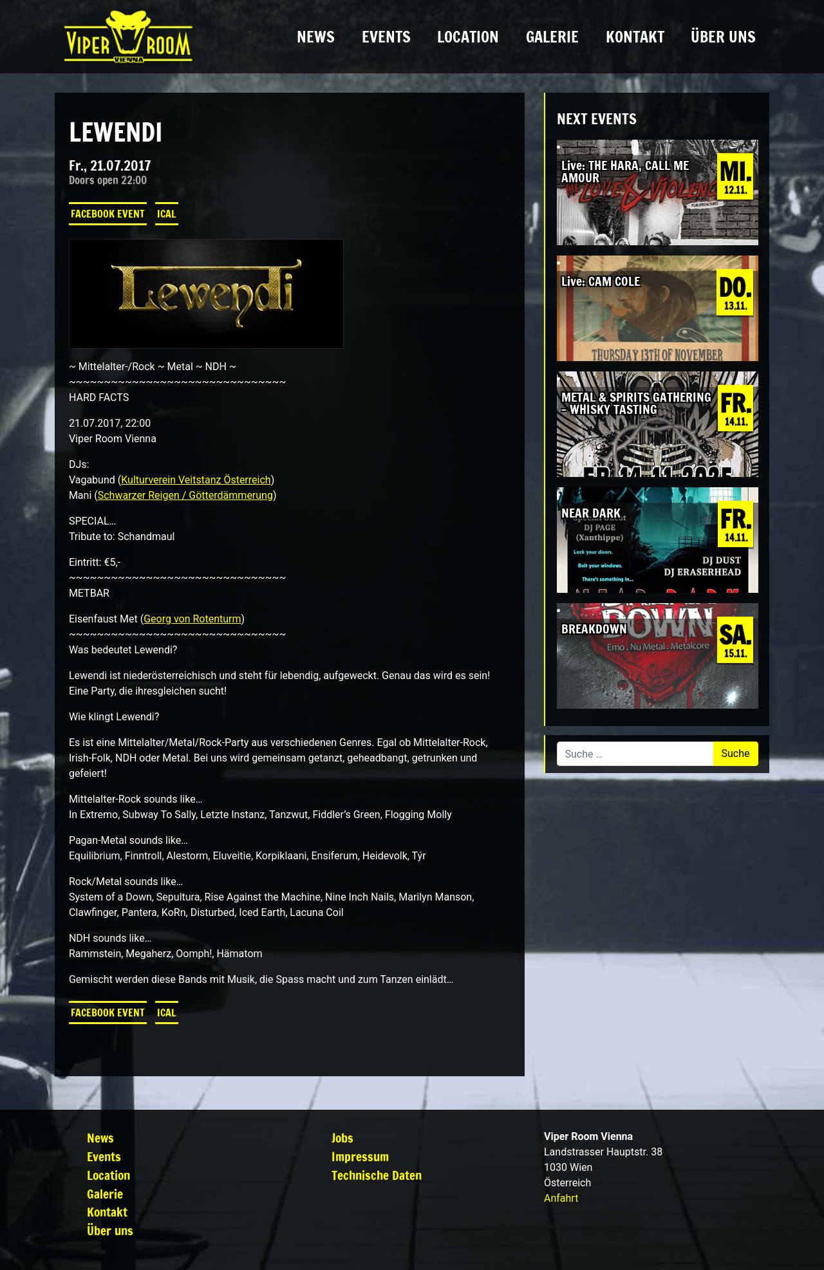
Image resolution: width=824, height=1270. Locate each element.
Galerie (552, 37)
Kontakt (635, 37)
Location (468, 37)
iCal (166, 214)
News (316, 37)
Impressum (360, 1156)
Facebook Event (108, 214)
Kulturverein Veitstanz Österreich (195, 480)
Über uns (723, 37)
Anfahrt (561, 1198)
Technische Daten (377, 1175)
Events (386, 37)
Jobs (342, 1137)
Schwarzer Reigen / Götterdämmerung (185, 495)
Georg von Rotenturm (192, 619)
